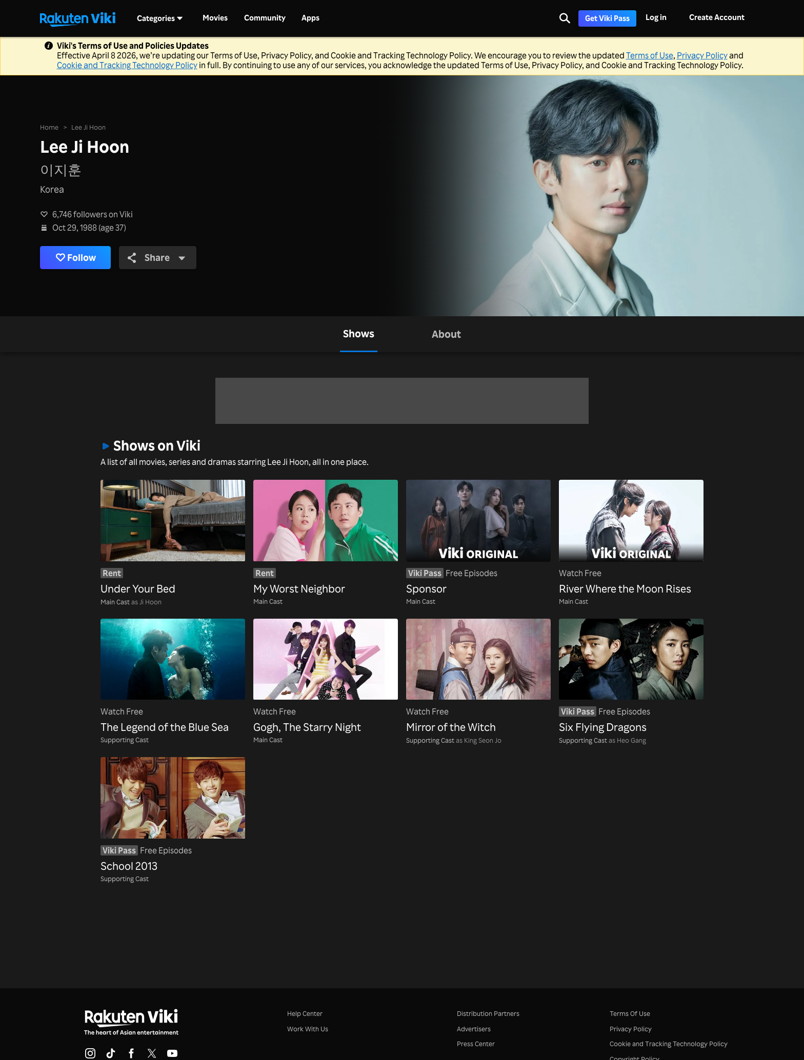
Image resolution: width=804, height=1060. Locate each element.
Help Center (305, 1013)
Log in (656, 17)
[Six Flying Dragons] (631, 677)
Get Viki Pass (607, 18)
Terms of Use (649, 55)
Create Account (717, 17)
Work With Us (307, 1028)
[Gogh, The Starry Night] (325, 677)
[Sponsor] (478, 538)
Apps (310, 18)
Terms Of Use (630, 1013)
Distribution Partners (488, 1013)
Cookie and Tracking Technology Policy (127, 65)
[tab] (358, 334)
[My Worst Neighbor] (325, 538)
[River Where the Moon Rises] (631, 538)
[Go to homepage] (77, 18)
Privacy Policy (702, 55)
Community (265, 18)
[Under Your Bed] (172, 538)
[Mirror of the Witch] (478, 677)
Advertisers (474, 1028)
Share (157, 257)
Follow (76, 257)
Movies (215, 18)
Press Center (476, 1043)
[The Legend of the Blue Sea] (172, 677)
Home (49, 127)
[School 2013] (172, 815)
